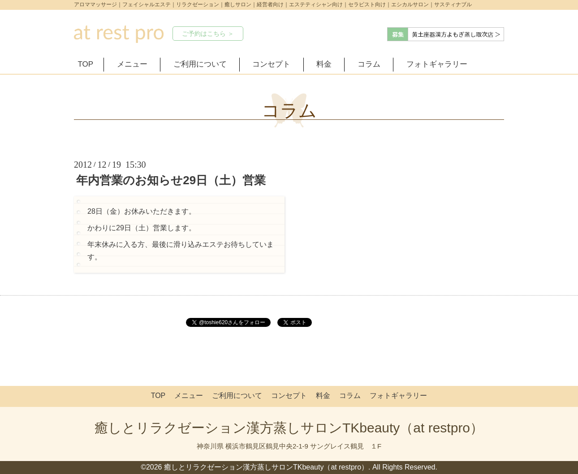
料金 (324, 64)
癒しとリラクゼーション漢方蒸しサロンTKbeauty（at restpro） (289, 427)
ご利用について (200, 64)
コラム (369, 64)
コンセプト (271, 64)
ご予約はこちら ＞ (208, 33)
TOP (86, 64)
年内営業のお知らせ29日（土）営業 (171, 180)
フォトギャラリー (436, 64)
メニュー (132, 64)
